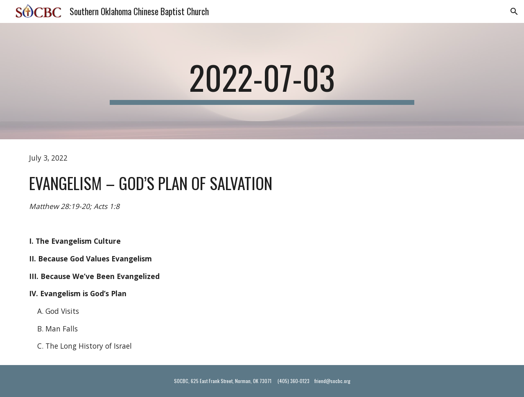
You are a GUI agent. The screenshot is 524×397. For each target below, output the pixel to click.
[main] (262, 81)
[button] (514, 11)
